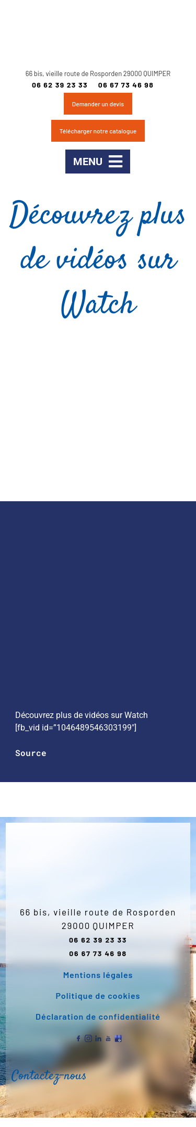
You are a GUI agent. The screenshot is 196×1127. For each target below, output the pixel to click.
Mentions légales (98, 975)
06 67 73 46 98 (126, 84)
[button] (97, 162)
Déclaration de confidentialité (98, 1016)
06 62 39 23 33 (60, 84)
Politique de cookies (98, 995)
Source (31, 752)
